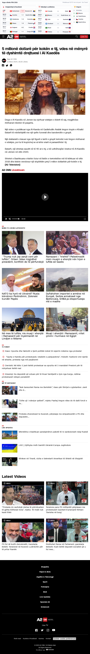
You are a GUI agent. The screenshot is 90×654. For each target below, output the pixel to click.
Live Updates (45, 597)
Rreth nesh (17, 639)
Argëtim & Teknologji (45, 577)
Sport (45, 582)
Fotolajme (45, 587)
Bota (26, 62)
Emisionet (45, 607)
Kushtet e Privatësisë (30, 639)
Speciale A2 (45, 602)
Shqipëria (45, 567)
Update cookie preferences (64, 639)
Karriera (41, 639)
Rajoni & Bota (45, 572)
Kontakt (48, 639)
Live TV (84, 37)
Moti (45, 592)
